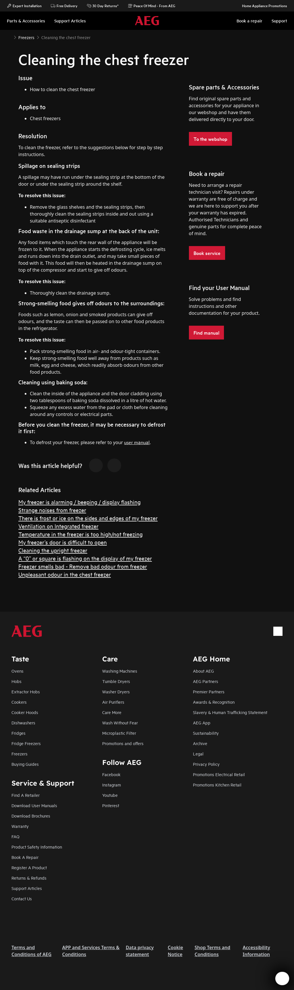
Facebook (111, 774)
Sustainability (206, 733)
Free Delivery (64, 5)
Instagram (111, 784)
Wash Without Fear (120, 722)
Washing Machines (119, 671)
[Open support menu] (282, 978)
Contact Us (21, 898)
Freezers (19, 753)
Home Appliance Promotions (261, 5)
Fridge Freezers (26, 743)
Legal (198, 753)
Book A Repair (24, 857)
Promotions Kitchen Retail (217, 784)
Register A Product (29, 867)
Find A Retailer (25, 795)
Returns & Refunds (29, 877)
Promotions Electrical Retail (219, 774)
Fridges (18, 733)
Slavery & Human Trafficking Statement (230, 712)
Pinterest (110, 805)
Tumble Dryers (116, 681)
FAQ (15, 836)
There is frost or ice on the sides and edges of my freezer (88, 517)
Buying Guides (25, 764)
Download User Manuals (34, 805)
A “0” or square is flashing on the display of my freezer (85, 558)
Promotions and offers (123, 743)
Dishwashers (23, 722)
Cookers (19, 702)
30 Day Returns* (103, 5)
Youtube (110, 795)
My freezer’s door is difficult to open (62, 542)
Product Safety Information (36, 846)
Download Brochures (30, 815)
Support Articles (26, 888)
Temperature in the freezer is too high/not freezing (80, 534)
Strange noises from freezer (52, 509)
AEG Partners (205, 681)
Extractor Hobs (25, 691)
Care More (111, 712)
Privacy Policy (206, 764)
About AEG (203, 671)
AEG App (201, 722)
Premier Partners (209, 691)
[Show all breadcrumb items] (9, 36)
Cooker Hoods (24, 712)
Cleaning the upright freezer (52, 550)
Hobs (16, 681)
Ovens (17, 671)
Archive (200, 743)
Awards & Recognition (214, 702)
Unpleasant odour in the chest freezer (64, 574)
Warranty (20, 826)
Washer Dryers (116, 691)
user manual (137, 442)
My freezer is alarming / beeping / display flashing (79, 501)
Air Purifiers (113, 702)
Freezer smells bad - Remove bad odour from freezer (82, 566)
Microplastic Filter (119, 733)
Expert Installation (24, 5)
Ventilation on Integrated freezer (58, 525)
